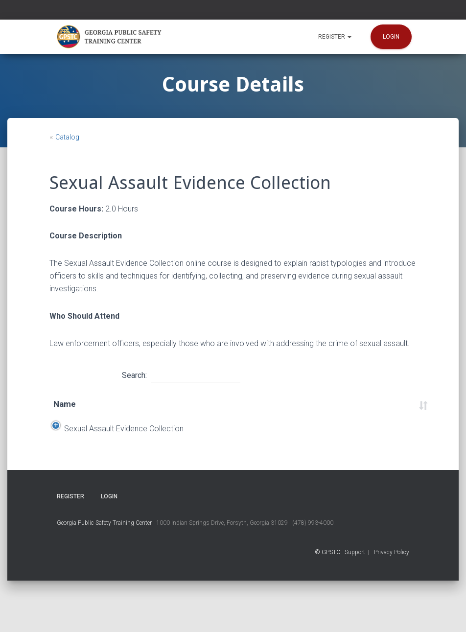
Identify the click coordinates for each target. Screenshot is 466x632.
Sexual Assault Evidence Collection (70, 461)
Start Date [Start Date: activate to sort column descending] (105, 410)
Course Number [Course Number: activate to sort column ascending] (331, 410)
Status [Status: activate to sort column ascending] (379, 410)
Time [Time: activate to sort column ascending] (256, 410)
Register (334, 36)
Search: (181, 374)
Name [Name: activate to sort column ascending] (64, 410)
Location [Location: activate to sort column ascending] (210, 410)
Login (391, 36)
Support (355, 603)
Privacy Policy (391, 603)
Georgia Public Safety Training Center (104, 574)
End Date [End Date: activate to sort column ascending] (153, 410)
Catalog (67, 137)
